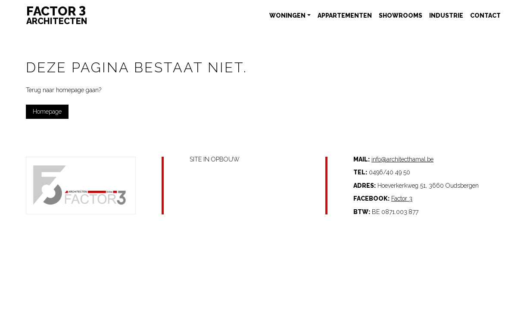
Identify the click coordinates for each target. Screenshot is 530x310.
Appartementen (345, 15)
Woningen (287, 15)
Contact (485, 15)
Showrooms (400, 15)
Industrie (446, 15)
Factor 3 (401, 198)
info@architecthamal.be (402, 159)
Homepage (47, 111)
